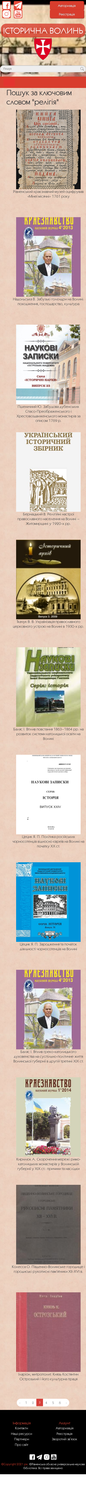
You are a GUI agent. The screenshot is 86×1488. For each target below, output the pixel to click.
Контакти (21, 1428)
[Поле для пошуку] (43, 68)
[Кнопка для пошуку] (82, 68)
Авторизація (67, 6)
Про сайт (21, 1444)
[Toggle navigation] (9, 82)
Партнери (21, 1439)
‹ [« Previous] (19, 1403)
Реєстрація (67, 14)
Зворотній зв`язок (64, 1439)
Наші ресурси (21, 1434)
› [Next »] (66, 1403)
